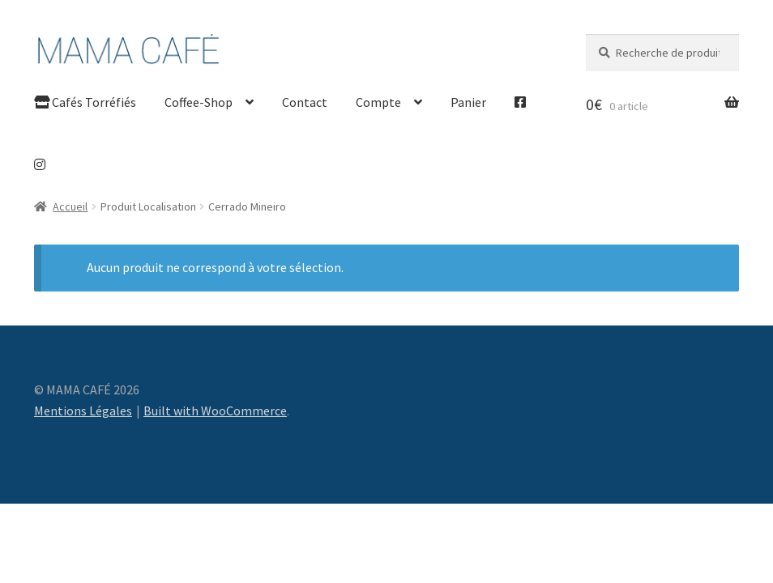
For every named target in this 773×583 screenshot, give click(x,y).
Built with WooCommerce (215, 410)
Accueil (70, 206)
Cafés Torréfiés (85, 102)
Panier (468, 102)
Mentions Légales (83, 410)
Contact (304, 102)
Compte (378, 102)
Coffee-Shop (198, 102)
